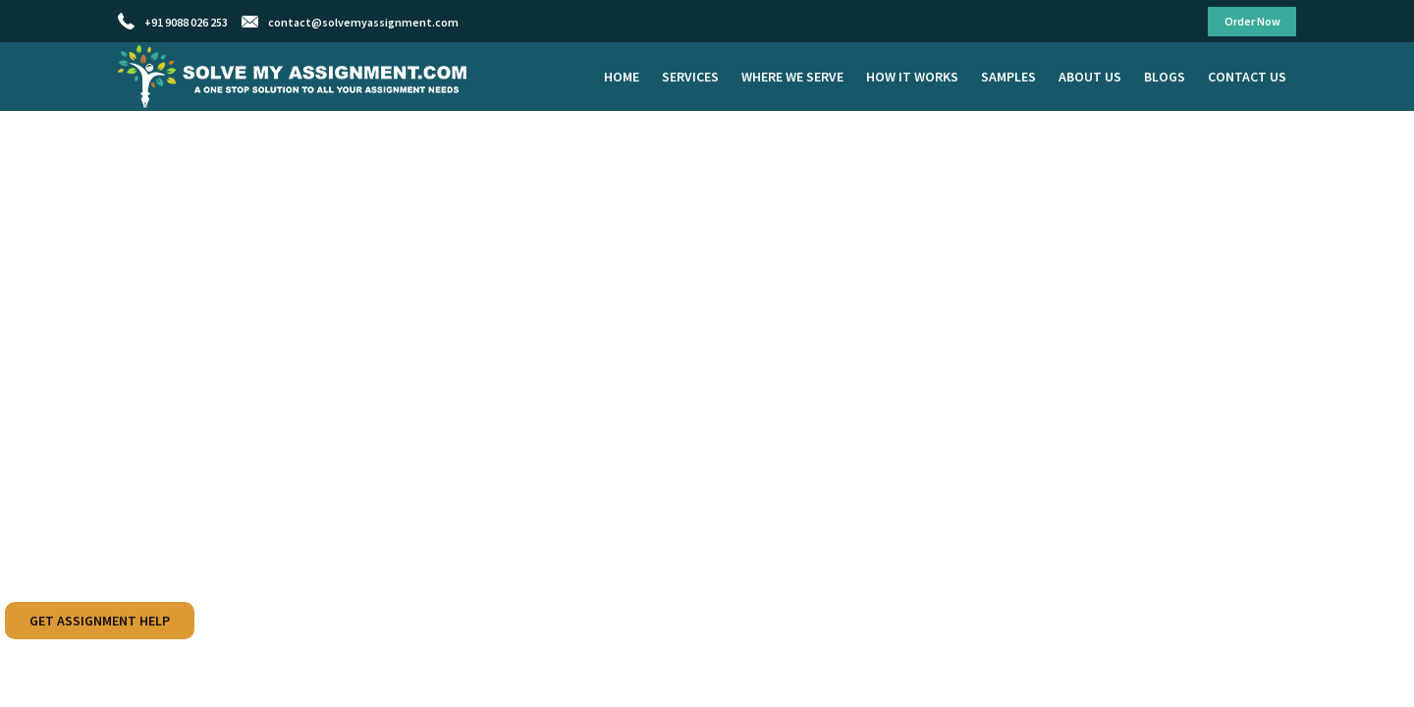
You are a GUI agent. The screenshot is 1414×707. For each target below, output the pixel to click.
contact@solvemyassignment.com (363, 22)
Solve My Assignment (294, 76)
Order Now (1252, 21)
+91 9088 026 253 (186, 22)
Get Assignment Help (99, 620)
